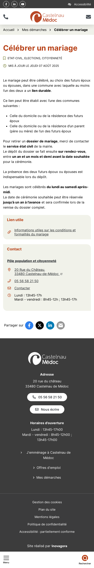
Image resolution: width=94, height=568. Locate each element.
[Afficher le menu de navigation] (6, 560)
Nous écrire (47, 409)
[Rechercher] (85, 560)
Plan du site (47, 509)
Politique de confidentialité (47, 524)
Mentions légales (47, 517)
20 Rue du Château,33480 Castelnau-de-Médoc (38, 272)
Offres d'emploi (49, 468)
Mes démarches (48, 477)
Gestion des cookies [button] (47, 502)
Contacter (22, 288)
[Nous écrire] (88, 16)
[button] (5, 16)
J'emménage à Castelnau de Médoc (49, 455)
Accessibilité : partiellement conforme (47, 532)
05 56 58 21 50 (26, 281)
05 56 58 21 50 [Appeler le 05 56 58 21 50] (47, 397)
